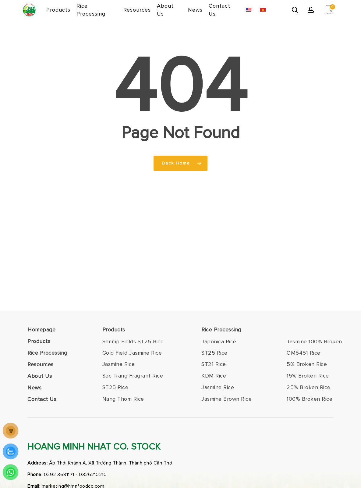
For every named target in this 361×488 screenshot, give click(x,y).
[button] (133, 342)
